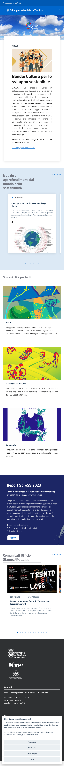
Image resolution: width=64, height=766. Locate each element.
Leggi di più (13, 539)
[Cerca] (59, 10)
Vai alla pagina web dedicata (23, 147)
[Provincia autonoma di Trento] (12, 3)
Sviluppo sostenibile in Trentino (26, 10)
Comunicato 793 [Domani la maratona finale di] (17, 598)
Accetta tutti (32, 742)
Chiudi (32, 759)
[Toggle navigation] (3, 10)
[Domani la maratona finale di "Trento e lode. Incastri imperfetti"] (32, 581)
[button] (25, 263)
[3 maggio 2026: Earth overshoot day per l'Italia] (32, 240)
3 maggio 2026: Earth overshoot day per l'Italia (29, 205)
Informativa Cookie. (32, 734)
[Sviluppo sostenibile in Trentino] (8, 10)
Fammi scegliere (32, 753)
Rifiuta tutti (32, 748)
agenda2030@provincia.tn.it (14, 708)
